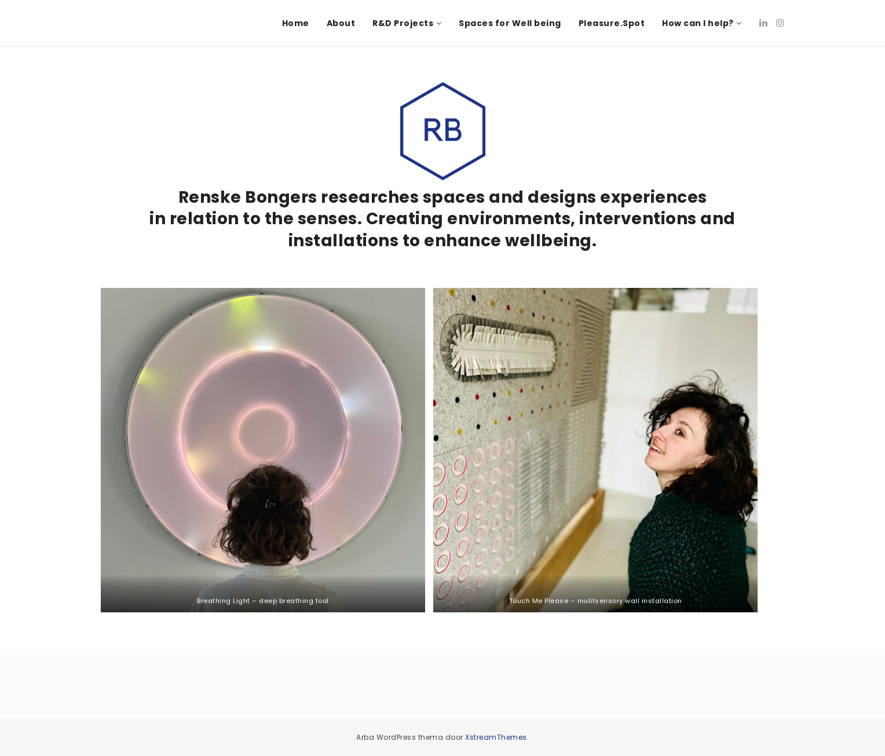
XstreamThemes (496, 737)
